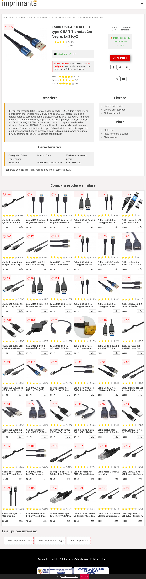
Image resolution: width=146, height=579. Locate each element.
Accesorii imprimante (15, 17)
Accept (84, 576)
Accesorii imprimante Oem (63, 17)
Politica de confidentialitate (74, 559)
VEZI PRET (120, 58)
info (21, 227)
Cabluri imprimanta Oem (91, 17)
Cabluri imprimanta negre (50, 540)
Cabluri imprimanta (38, 17)
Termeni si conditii (48, 559)
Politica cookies (98, 559)
